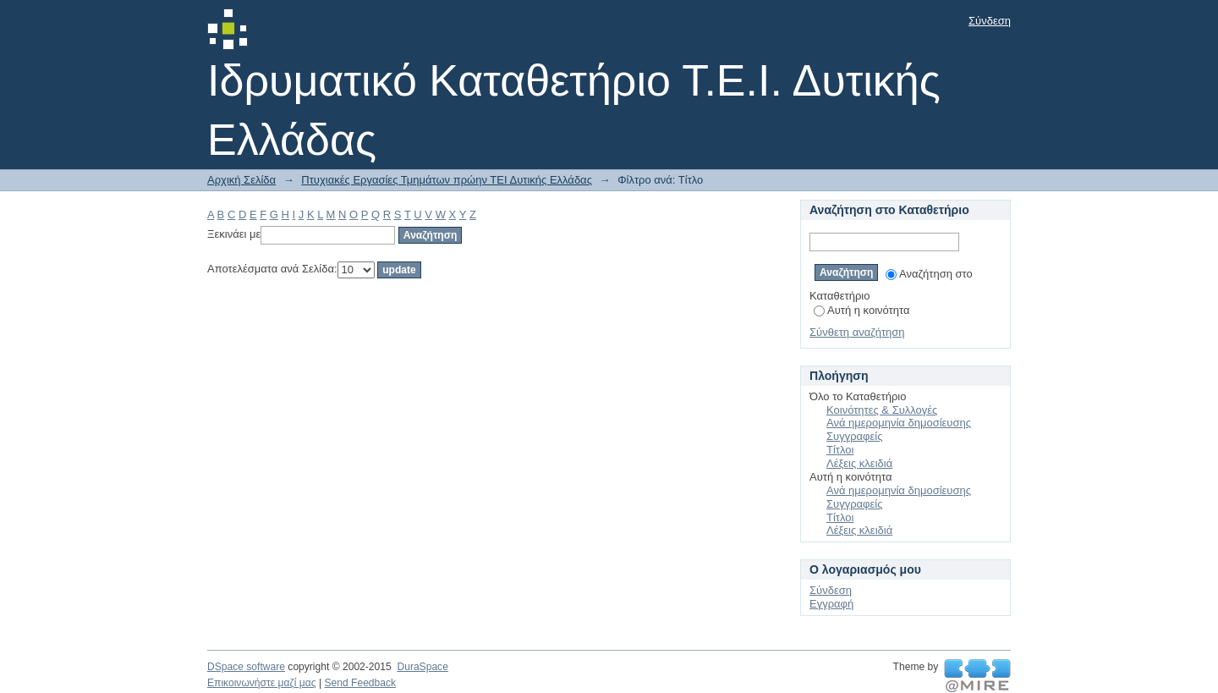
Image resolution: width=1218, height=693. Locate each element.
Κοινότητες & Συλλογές (881, 410)
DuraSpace (422, 667)
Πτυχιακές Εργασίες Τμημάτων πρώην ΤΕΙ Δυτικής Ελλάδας (446, 179)
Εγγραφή (831, 603)
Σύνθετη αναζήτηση (857, 332)
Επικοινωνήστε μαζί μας (261, 683)
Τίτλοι (839, 449)
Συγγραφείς (854, 436)
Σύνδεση (989, 20)
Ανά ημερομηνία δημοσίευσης (898, 422)
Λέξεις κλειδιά (859, 463)
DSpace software (246, 667)
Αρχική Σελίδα (241, 179)
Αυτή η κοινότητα (861, 310)
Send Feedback (360, 683)
